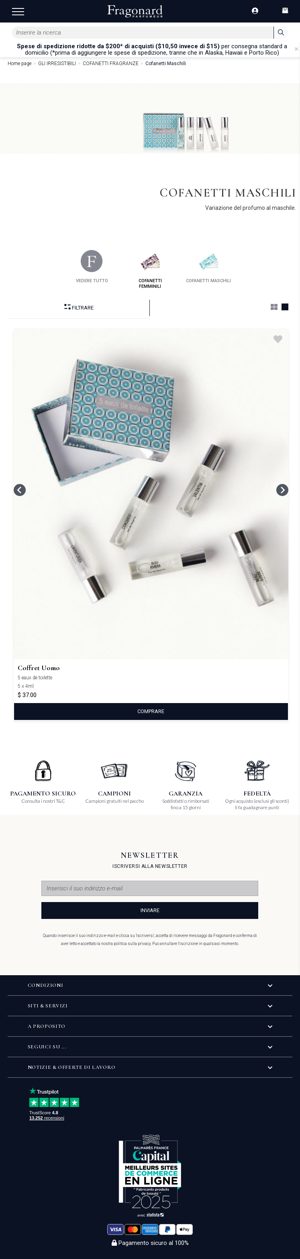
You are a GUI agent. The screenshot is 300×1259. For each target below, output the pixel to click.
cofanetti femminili (150, 269)
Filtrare (79, 307)
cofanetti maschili (208, 266)
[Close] (296, 49)
